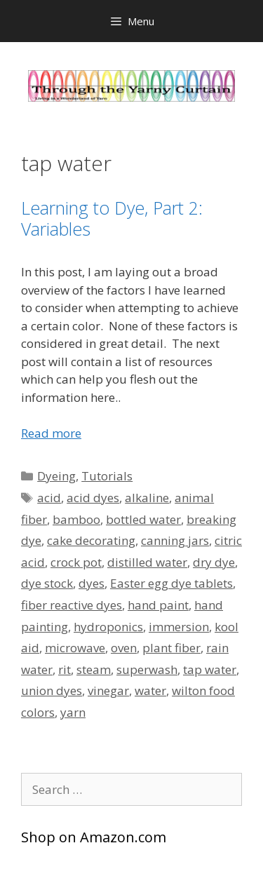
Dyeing (56, 476)
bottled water (143, 519)
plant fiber (171, 648)
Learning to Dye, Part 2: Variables (112, 218)
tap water (209, 669)
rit (64, 669)
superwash (146, 669)
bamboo (76, 519)
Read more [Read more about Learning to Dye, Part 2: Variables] (51, 433)
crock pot (76, 562)
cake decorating (91, 540)
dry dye (214, 562)
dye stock (47, 583)
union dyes (51, 690)
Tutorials (107, 476)
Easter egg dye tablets (171, 583)
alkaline (147, 498)
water (150, 690)
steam (93, 669)
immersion (179, 627)
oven (124, 648)
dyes (91, 583)
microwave (75, 648)
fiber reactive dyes (71, 605)
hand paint (158, 605)
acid (49, 498)
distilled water (147, 562)
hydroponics (108, 627)
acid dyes (93, 498)
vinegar (108, 690)
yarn (73, 712)
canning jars (175, 540)
